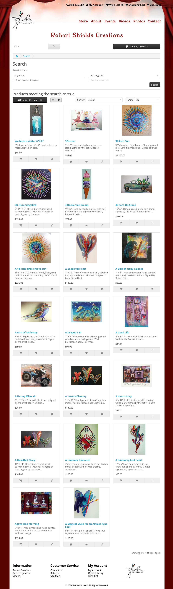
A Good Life (122, 332)
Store (83, 21)
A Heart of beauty (76, 396)
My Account (94, 570)
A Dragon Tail (73, 332)
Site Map (55, 576)
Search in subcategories (100, 80)
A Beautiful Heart (75, 268)
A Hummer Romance (77, 460)
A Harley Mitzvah (25, 396)
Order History (95, 573)
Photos (139, 21)
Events (110, 21)
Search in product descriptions (27, 80)
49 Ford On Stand (125, 205)
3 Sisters (70, 141)
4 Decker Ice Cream (76, 205)
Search (26, 56)
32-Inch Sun (122, 141)
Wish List (93, 576)
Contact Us (56, 570)
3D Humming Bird (25, 205)
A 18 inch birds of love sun (30, 268)
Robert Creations (22, 570)
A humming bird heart (128, 460)
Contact (154, 21)
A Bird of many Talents (129, 268)
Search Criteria (20, 70)
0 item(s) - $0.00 (136, 46)
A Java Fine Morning (27, 523)
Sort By (80, 99)
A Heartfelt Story (25, 460)
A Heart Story (123, 396)
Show (130, 99)
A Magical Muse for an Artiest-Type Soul (86, 525)
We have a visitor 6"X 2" (29, 141)
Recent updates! (22, 573)
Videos (124, 21)
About (96, 21)
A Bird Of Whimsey (26, 332)
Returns (54, 573)
